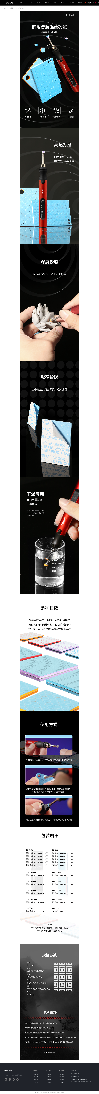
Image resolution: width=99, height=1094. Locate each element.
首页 (5, 8)
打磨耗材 (10, 8)
